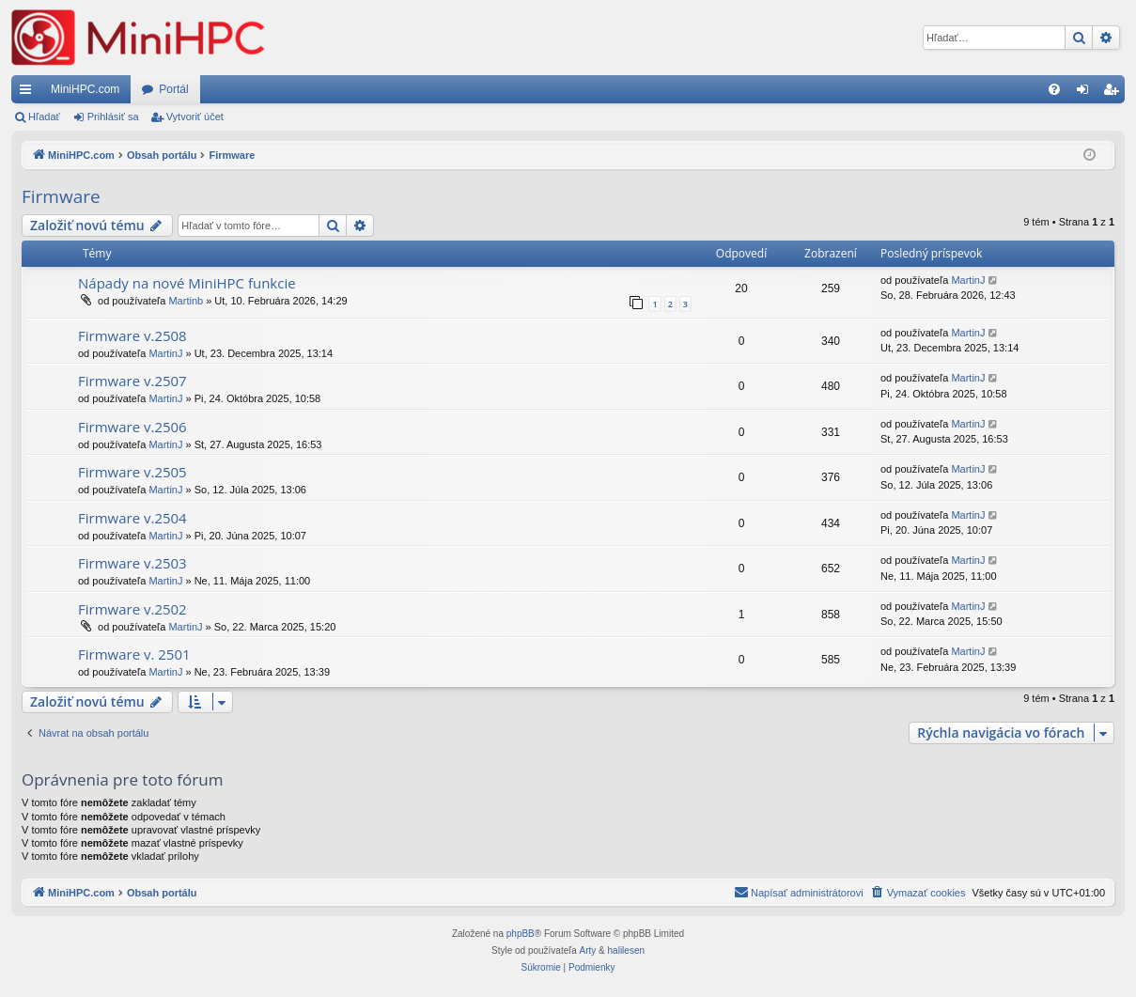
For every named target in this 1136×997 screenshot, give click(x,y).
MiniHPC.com (85, 89)
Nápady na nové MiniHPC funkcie (187, 282)
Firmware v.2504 (132, 517)
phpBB (520, 933)
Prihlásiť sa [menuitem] (1087, 93)
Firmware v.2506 (132, 426)
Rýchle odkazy (29, 93)
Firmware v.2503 (132, 562)
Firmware (61, 196)
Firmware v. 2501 (134, 654)
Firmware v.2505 (132, 471)
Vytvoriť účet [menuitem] (1115, 93)
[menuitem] (1054, 89)
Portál (173, 89)
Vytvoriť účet (195, 116)
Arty (588, 950)
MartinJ (968, 280)
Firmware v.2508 (132, 335)
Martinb (185, 300)
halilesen (626, 950)
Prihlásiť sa (113, 116)
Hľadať (44, 116)
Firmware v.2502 (132, 609)
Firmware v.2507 (132, 380)
